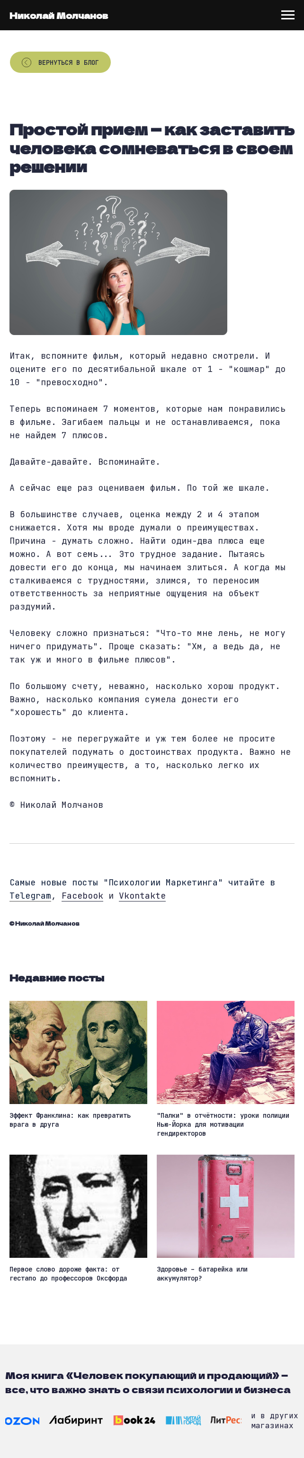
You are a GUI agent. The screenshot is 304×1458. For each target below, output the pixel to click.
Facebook (82, 895)
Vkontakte (142, 895)
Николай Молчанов (58, 15)
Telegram (30, 895)
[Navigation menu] (288, 15)
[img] (22, 1421)
